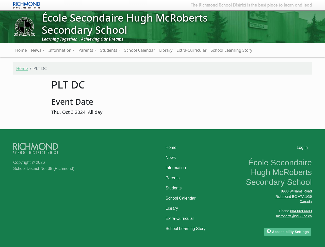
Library (165, 50)
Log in (302, 147)
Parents (85, 50)
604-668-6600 (301, 211)
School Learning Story (231, 50)
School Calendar (139, 50)
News (36, 50)
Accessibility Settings (287, 231)
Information (60, 50)
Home (21, 50)
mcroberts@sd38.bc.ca (294, 216)
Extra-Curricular (191, 50)
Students (108, 50)
